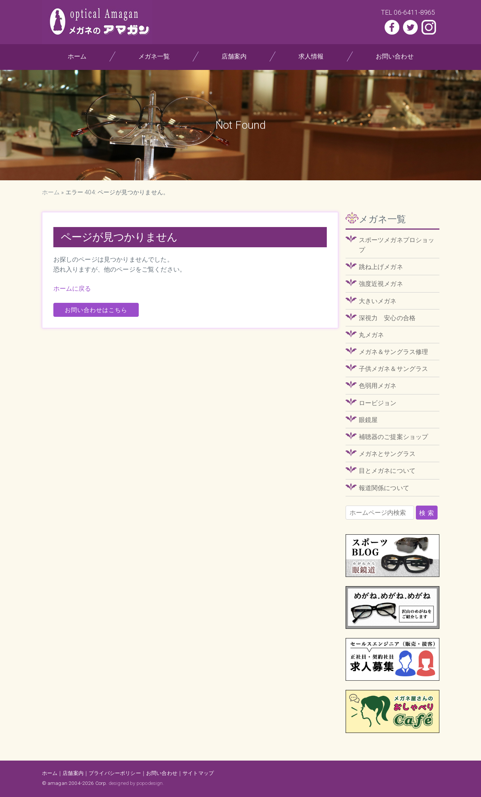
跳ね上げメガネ (381, 266)
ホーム (76, 56)
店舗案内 (234, 56)
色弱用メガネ (378, 385)
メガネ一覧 (154, 56)
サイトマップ (198, 773)
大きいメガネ (378, 301)
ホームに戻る (72, 288)
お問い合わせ (395, 56)
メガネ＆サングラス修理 (393, 351)
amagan (57, 783)
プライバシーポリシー (115, 773)
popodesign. (150, 783)
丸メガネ (371, 335)
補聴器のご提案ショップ (393, 436)
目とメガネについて (387, 470)
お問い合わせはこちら (96, 310)
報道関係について (384, 488)
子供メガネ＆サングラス (393, 368)
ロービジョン (378, 403)
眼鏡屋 (368, 420)
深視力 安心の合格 (387, 318)
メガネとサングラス (387, 453)
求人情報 (311, 56)
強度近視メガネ (381, 283)
